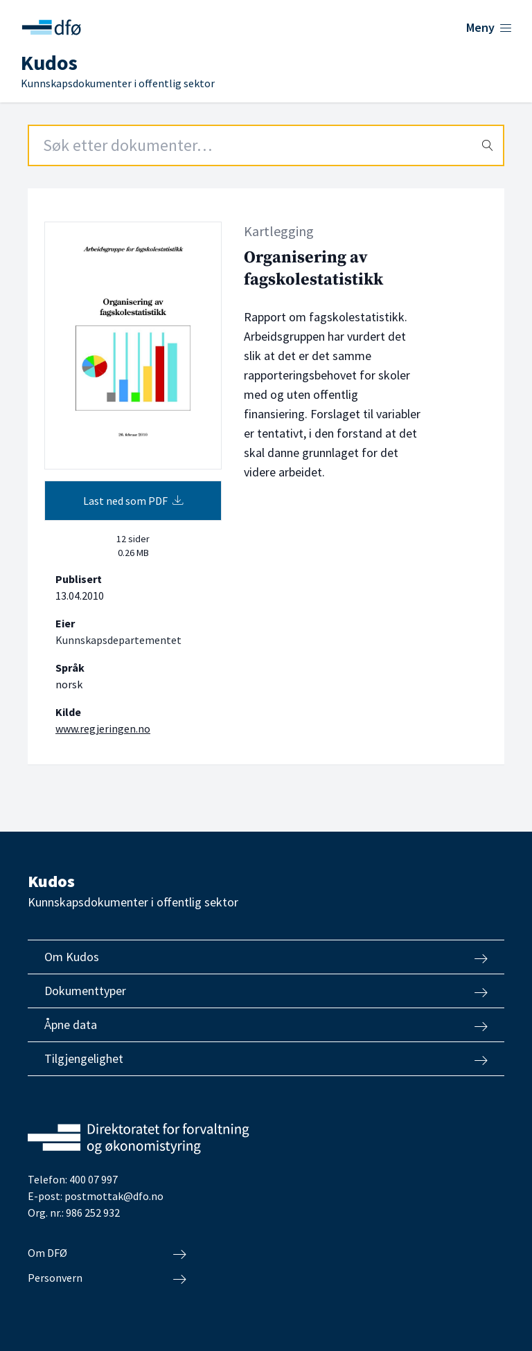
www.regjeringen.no (102, 728)
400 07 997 (93, 1179)
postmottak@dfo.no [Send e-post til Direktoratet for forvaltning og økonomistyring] (113, 1196)
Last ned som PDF (133, 501)
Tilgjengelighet (266, 1058)
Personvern (107, 1278)
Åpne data (266, 1025)
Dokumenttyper (266, 991)
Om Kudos (266, 957)
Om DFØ (107, 1253)
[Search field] (266, 145)
